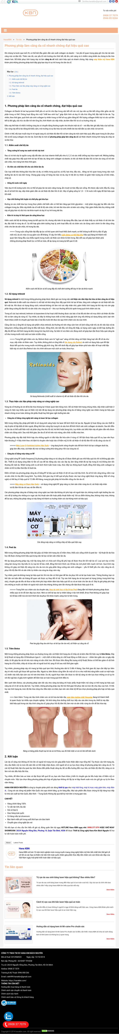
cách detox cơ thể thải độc (72, 235)
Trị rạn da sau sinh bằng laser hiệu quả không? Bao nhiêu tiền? (65, 877)
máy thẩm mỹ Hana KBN (104, 59)
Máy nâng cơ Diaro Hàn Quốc (27, 484)
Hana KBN (24, 848)
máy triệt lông (77, 787)
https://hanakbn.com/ (17, 980)
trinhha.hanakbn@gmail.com (94, 1)
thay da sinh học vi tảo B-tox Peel (63, 590)
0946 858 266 (23, 973)
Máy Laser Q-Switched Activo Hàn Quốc (32, 446)
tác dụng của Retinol (73, 342)
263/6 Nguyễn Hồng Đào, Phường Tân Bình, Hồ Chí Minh (30, 965)
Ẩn (16, 72)
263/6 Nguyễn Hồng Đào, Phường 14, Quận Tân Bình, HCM (40, 831)
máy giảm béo (100, 787)
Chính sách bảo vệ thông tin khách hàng (17, 997)
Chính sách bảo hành (9, 994)
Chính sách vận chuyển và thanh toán (16, 990)
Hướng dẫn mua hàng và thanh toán (15, 987)
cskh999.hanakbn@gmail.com (19, 977)
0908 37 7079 (13, 969)
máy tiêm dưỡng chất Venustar (79, 697)
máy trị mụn (89, 787)
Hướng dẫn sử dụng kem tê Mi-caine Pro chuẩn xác (60, 926)
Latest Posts (18, 843)
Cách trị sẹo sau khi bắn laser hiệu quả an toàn (58, 902)
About (8, 843)
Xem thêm (110, 890)
